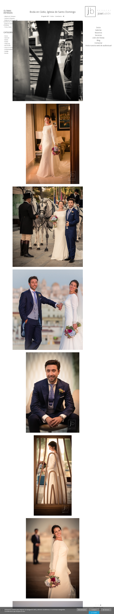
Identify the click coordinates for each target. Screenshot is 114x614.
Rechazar (106, 610)
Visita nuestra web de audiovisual (98, 46)
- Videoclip (7, 43)
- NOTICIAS (7, 45)
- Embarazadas (8, 49)
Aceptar (94, 612)
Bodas (52, 16)
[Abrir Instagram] (98, 605)
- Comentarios (58, 16)
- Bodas (6, 41)
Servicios (98, 35)
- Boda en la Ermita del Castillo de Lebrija (10, 21)
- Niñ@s (6, 51)
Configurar (94, 609)
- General (6, 38)
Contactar (98, 43)
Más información (82, 609)
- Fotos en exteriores (10, 47)
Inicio (98, 28)
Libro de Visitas (98, 38)
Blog (98, 40)
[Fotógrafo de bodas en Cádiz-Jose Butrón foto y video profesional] (98, 12)
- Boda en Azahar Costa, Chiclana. (11, 24)
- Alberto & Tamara (9, 16)
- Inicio (6, 36)
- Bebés (6, 40)
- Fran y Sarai (8, 27)
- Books (6, 53)
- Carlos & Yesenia (9, 18)
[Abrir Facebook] (96, 605)
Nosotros (98, 33)
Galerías (98, 30)
